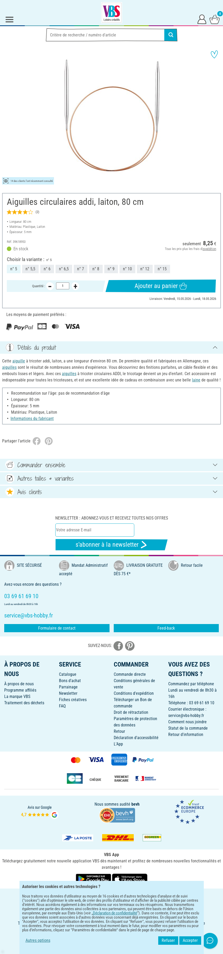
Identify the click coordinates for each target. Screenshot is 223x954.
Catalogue (67, 674)
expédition (209, 249)
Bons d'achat (70, 680)
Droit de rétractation (131, 712)
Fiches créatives (73, 699)
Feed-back (166, 628)
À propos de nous (19, 683)
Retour (119, 731)
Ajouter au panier (161, 286)
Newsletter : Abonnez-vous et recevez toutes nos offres (111, 518)
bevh (135, 804)
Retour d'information (185, 734)
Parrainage (68, 686)
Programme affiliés (20, 690)
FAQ (62, 706)
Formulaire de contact (57, 628)
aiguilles (9, 367)
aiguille (18, 360)
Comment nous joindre (187, 721)
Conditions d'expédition (134, 693)
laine (196, 379)
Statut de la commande (188, 728)
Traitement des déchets (24, 702)
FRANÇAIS (111, 896)
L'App (118, 744)
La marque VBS (17, 696)
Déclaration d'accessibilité (136, 737)
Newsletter (68, 693)
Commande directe (130, 674)
